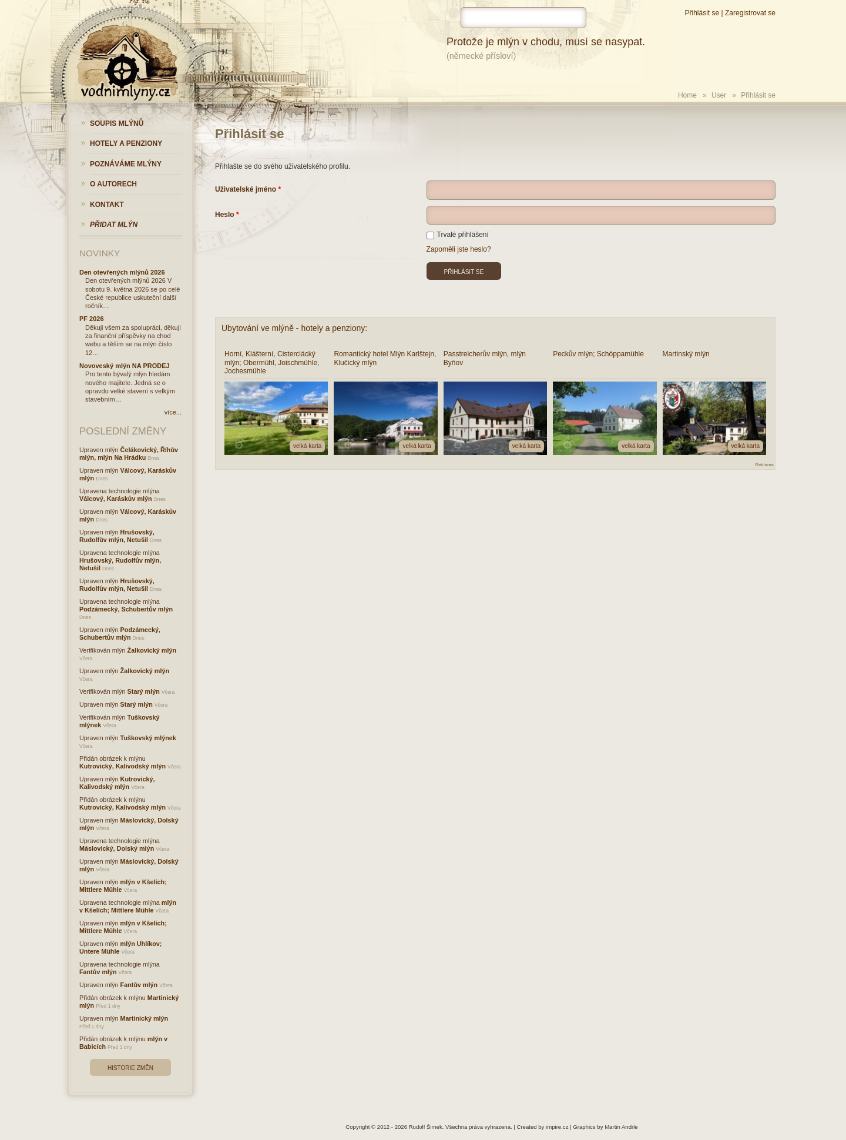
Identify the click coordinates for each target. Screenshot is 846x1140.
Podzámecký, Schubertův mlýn (126, 609)
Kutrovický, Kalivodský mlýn (122, 766)
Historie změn (130, 1068)
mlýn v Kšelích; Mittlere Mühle (127, 906)
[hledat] (523, 17)
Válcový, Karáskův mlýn (115, 498)
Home (687, 95)
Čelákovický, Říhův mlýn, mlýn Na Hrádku (128, 453)
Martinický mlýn (144, 1018)
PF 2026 (91, 318)
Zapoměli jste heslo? (459, 249)
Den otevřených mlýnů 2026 (122, 272)
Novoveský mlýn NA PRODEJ (124, 365)
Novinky (99, 253)
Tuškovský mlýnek (148, 737)
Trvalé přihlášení (458, 234)
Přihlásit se (701, 13)
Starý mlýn (143, 691)
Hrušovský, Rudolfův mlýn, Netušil (117, 536)
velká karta (307, 446)
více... (173, 412)
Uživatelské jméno (245, 189)
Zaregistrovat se (750, 13)
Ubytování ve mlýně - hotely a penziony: (294, 328)
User (718, 95)
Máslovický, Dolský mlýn (116, 848)
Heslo (224, 214)
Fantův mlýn (98, 971)
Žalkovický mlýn (151, 650)
